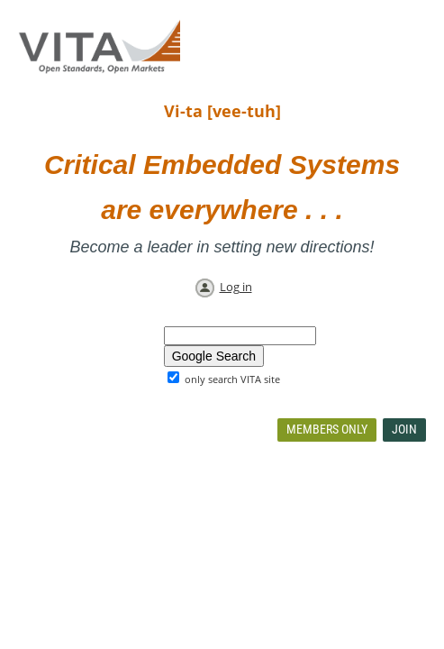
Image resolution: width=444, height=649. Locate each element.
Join (404, 429)
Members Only (326, 429)
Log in (236, 287)
